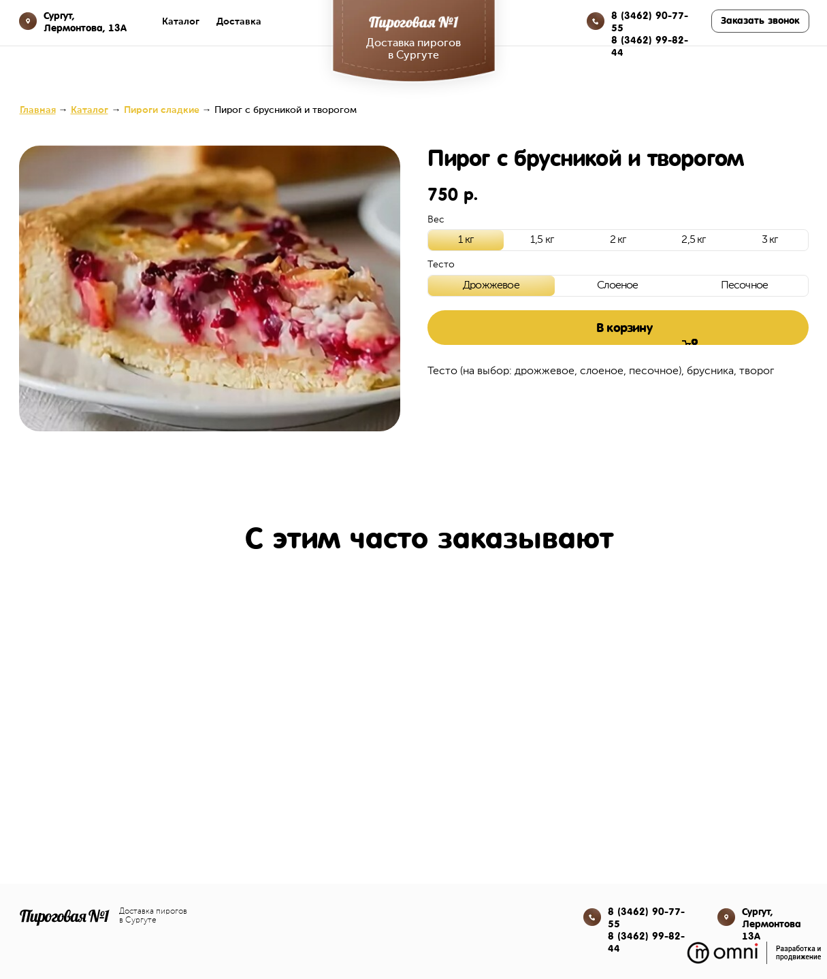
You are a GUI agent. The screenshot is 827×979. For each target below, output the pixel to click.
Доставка (238, 22)
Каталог (180, 22)
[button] (760, 21)
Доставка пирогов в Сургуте (153, 916)
